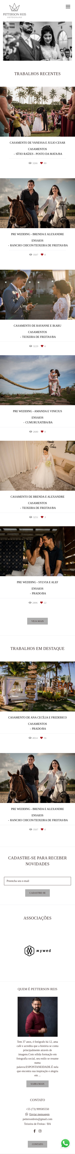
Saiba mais (37, 1083)
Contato (37, 1144)
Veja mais (37, 621)
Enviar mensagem (39, 1114)
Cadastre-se (37, 892)
